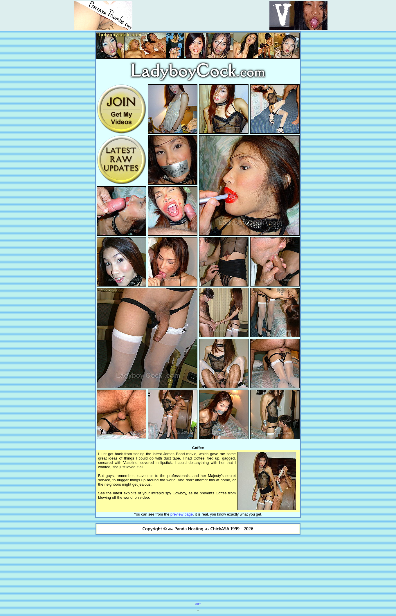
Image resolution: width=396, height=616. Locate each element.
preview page (181, 514)
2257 (198, 604)
